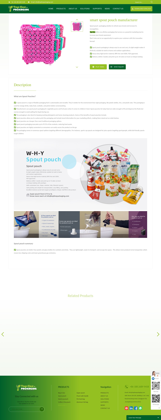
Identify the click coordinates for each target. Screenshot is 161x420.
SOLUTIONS (85, 9)
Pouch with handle (82, 396)
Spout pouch (62, 396)
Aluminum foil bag (82, 402)
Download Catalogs (141, 9)
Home (50, 9)
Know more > (62, 405)
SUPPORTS (97, 9)
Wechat (156, 387)
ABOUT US (73, 9)
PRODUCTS (61, 9)
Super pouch (81, 393)
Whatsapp (156, 399)
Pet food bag (81, 399)
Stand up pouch (63, 399)
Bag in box (61, 393)
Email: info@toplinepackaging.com (42, 2)
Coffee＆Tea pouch (64, 402)
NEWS (107, 9)
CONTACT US (118, 9)
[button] (77, 19)
